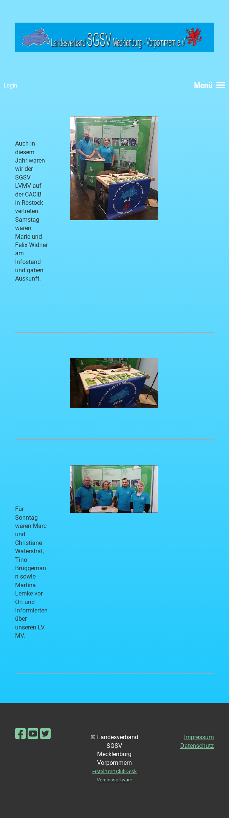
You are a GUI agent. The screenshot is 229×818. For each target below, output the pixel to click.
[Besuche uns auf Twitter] (45, 734)
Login (10, 85)
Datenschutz (197, 745)
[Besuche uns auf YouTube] (33, 734)
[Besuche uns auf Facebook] (20, 734)
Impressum (199, 737)
